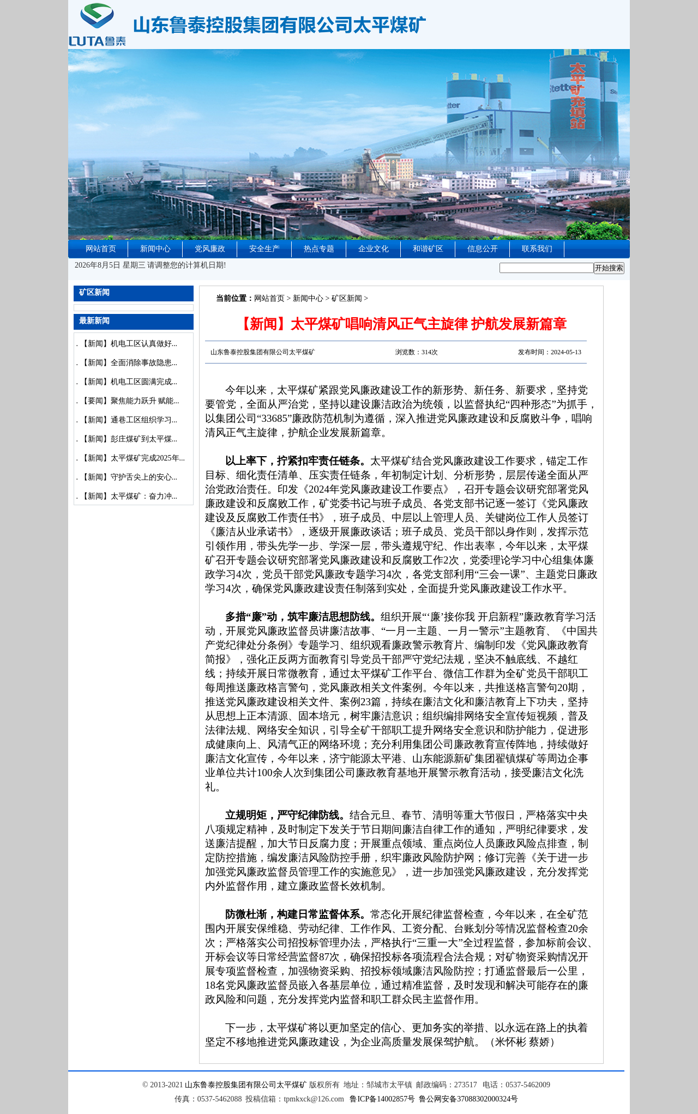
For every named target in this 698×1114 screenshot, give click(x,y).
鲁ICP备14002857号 (382, 1099)
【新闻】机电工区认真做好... (129, 344)
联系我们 (537, 249)
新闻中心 (155, 249)
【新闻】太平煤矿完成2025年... (132, 458)
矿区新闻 (347, 298)
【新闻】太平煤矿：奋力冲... (129, 496)
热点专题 (319, 249)
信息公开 (482, 249)
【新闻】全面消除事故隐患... (129, 363)
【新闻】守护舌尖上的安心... (129, 477)
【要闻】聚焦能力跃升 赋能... (129, 401)
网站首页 (101, 249)
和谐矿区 (428, 249)
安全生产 (264, 249)
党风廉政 (210, 249)
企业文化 (373, 249)
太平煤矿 (291, 1085)
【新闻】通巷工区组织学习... (129, 420)
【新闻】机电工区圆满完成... (129, 382)
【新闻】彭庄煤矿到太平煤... (129, 439)
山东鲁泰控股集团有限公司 (230, 1085)
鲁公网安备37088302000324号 (468, 1099)
